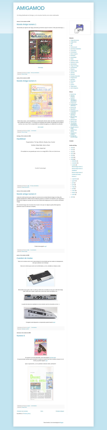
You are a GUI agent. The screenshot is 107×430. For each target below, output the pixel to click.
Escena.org (73, 94)
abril (73, 188)
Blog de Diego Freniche (74, 117)
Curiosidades (73, 52)
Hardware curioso (25, 328)
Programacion (74, 77)
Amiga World (24, 407)
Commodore (73, 50)
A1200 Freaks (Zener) (74, 130)
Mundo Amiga (24, 74)
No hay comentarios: (35, 72)
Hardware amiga (74, 60)
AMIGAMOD (31, 8)
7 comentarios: (34, 327)
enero (73, 194)
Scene (72, 82)
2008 (72, 159)
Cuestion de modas (25, 258)
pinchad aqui (53, 357)
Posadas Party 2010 (75, 76)
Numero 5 (21, 336)
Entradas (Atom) (26, 413)
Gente (72, 59)
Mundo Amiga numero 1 (26, 24)
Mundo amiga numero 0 (26, 194)
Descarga (40, 67)
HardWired (21, 139)
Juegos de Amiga (74, 65)
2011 (72, 153)
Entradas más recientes (22, 411)
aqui (45, 246)
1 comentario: (34, 130)
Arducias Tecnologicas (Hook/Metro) (73, 100)
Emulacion (73, 55)
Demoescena (74, 119)
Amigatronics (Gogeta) (73, 133)
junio (73, 184)
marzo (73, 190)
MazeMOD (73, 109)
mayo (73, 186)
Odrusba (72, 72)
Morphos (73, 69)
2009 (72, 157)
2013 (72, 149)
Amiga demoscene (25, 187)
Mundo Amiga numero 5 (26, 81)
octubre (74, 165)
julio (73, 182)
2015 (72, 147)
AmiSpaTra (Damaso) (73, 114)
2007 (72, 197)
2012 (72, 151)
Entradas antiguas (60, 411)
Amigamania (73, 102)
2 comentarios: (34, 405)
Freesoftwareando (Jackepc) (74, 111)
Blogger (61, 422)
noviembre (74, 163)
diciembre (74, 161)
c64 (71, 45)
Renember (73, 81)
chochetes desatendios (76, 48)
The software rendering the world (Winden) (74, 124)
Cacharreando (74, 47)
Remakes (73, 79)
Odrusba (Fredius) (73, 96)
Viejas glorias (74, 86)
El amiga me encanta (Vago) (74, 136)
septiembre (74, 178)
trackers (72, 84)
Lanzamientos (74, 67)
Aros (72, 43)
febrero (74, 192)
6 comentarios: (33, 249)
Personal (73, 74)
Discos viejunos (74, 54)
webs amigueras (74, 88)
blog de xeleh (74, 121)
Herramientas (74, 64)
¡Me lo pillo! (40, 127)
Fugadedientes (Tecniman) (74, 105)
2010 (72, 155)
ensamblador (73, 57)
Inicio (42, 411)
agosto (73, 180)
